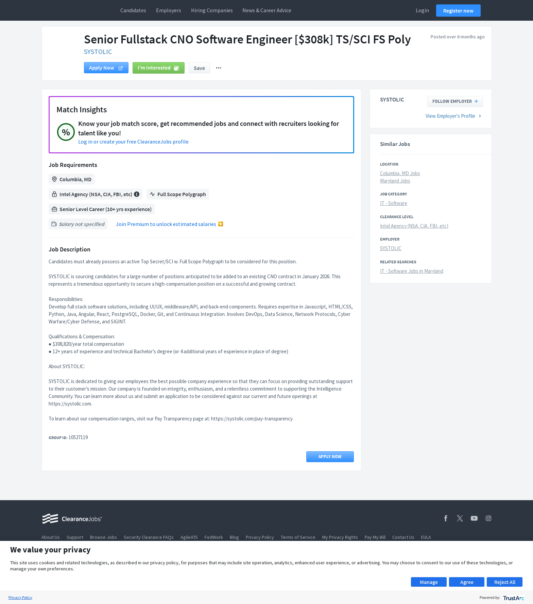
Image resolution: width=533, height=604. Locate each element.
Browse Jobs (103, 537)
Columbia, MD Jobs (400, 173)
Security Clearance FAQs (149, 537)
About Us (50, 537)
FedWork (214, 537)
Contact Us (403, 537)
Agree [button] (467, 582)
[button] (218, 67)
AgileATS (189, 537)
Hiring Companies (212, 10)
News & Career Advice (266, 10)
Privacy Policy (260, 537)
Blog (234, 537)
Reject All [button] (504, 582)
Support (75, 537)
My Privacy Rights (340, 537)
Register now (458, 10)
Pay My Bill (375, 537)
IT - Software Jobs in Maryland (411, 271)
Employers (168, 10)
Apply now (106, 67)
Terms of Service (298, 537)
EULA (426, 537)
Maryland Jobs (395, 180)
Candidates (133, 10)
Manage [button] (429, 582)
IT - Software (393, 203)
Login (422, 10)
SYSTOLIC (98, 51)
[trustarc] (513, 597)
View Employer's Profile (454, 116)
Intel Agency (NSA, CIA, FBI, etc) (414, 226)
